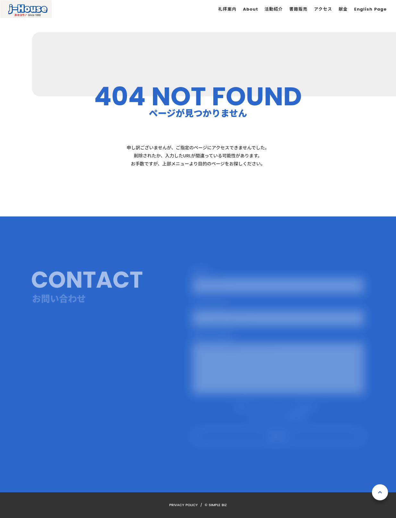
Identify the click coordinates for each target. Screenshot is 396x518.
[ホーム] (26, 9)
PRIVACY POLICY (183, 504)
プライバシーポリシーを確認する (278, 416)
